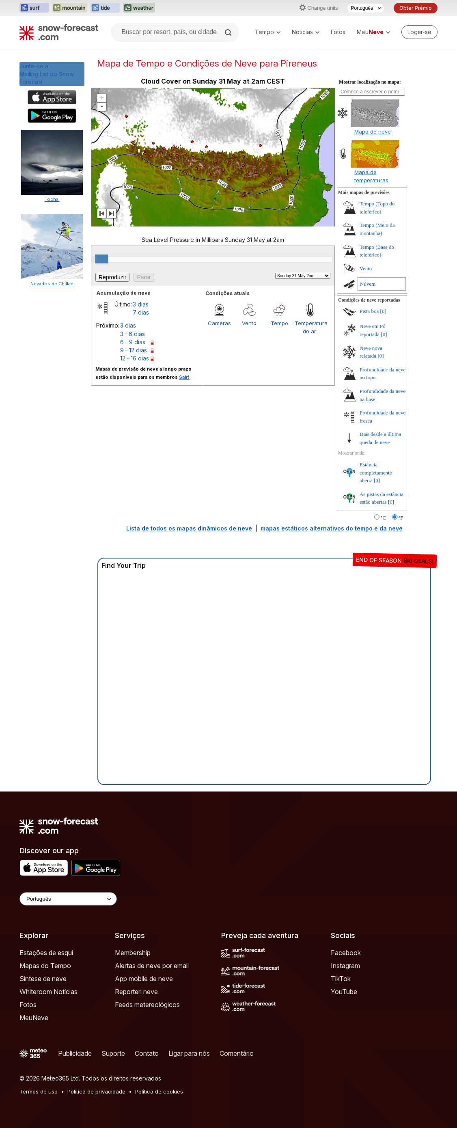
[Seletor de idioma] (365, 8)
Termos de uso (38, 1091)
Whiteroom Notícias (48, 992)
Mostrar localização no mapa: (370, 82)
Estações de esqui (46, 953)
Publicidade (75, 1053)
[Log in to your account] (419, 32)
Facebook (346, 953)
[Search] (229, 32)
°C (383, 518)
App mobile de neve (144, 979)
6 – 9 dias (132, 342)
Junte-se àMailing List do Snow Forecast (46, 74)
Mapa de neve (372, 131)
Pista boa (369, 311)
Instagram (345, 966)
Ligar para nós (189, 1053)
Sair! (184, 377)
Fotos (338, 31)
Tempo (267, 31)
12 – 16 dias (134, 358)
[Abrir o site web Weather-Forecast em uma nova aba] (139, 8)
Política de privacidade (96, 1091)
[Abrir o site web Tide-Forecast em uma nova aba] (105, 8)
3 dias (141, 304)
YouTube (344, 992)
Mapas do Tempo (45, 966)
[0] (383, 311)
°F (401, 518)
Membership (133, 953)
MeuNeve (33, 1018)
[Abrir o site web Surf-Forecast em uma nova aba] (34, 8)
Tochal (52, 199)
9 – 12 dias (133, 350)
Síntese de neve (43, 979)
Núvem (367, 284)
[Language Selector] (68, 899)
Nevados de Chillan (51, 284)
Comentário (237, 1053)
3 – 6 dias (132, 333)
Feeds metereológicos (147, 1005)
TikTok (341, 979)
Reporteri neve (136, 992)
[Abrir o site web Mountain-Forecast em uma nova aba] (69, 8)
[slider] (101, 259)
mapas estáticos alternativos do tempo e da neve (332, 528)
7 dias (141, 312)
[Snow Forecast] (58, 32)
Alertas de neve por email (152, 966)
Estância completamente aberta (376, 472)
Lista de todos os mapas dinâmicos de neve (189, 528)
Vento (249, 323)
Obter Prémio (415, 8)
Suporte (113, 1053)
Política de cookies (159, 1091)
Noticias (305, 31)
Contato (147, 1053)
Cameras (219, 323)
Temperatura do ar (310, 327)
